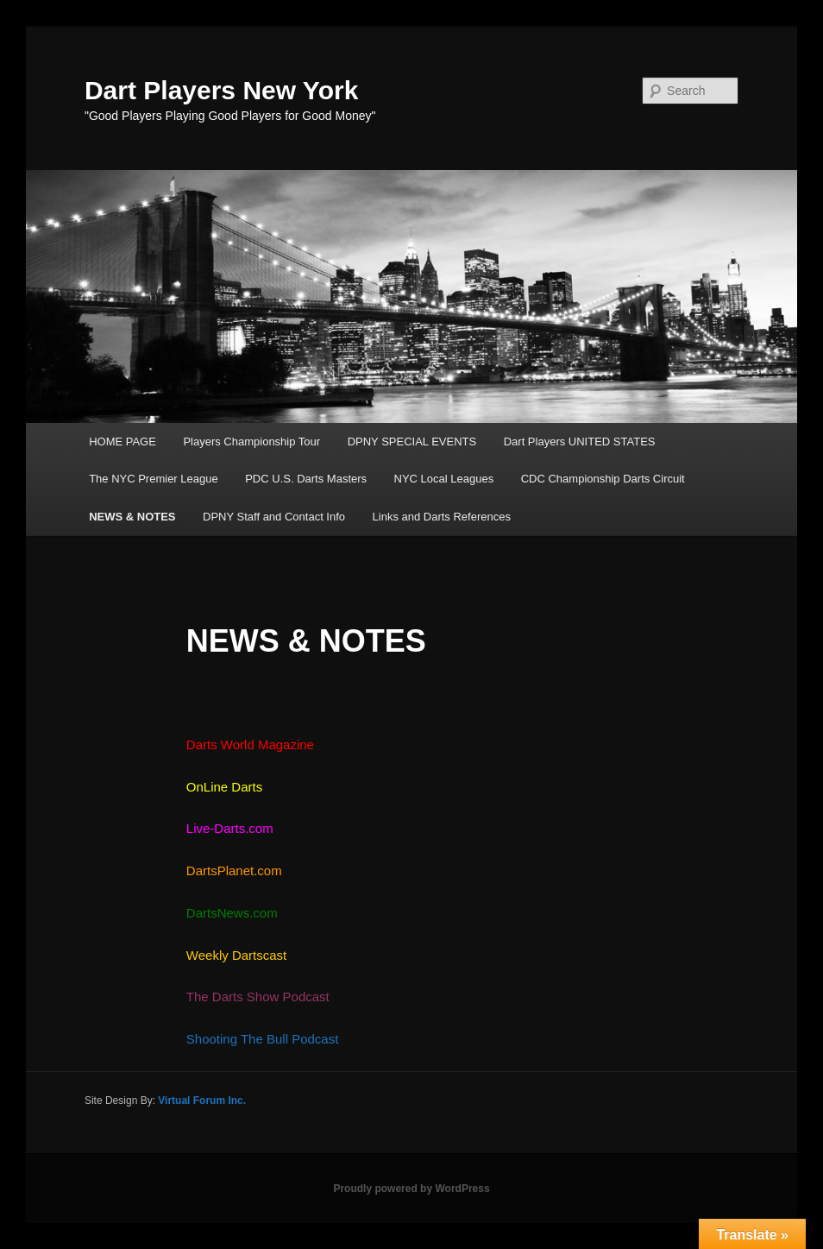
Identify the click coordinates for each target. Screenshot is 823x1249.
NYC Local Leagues (444, 478)
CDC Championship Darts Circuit (603, 478)
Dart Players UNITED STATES (580, 441)
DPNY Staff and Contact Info (274, 516)
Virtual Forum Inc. (202, 1100)
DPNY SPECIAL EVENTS (412, 441)
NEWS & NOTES (132, 516)
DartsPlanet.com (234, 870)
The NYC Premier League (153, 478)
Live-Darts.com (231, 828)
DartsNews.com (232, 912)
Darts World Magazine (250, 744)
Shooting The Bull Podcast (262, 1038)
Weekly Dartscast (236, 955)
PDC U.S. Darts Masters (306, 478)
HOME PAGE (122, 441)
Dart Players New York (221, 90)
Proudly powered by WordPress (411, 1189)
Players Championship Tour (251, 441)
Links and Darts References (442, 516)
